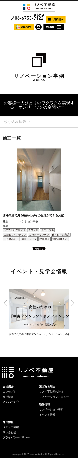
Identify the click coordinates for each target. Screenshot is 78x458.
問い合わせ (9, 432)
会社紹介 (8, 386)
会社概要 (8, 396)
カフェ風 (33, 230)
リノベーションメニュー (54, 396)
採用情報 (8, 422)
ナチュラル (47, 230)
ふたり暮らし (11, 239)
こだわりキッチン (39, 234)
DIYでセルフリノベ (14, 230)
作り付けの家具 (60, 234)
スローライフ (29, 239)
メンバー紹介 (11, 401)
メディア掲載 (11, 427)
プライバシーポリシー (16, 437)
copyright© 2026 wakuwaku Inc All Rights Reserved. (39, 454)
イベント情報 (47, 414)
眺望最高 (45, 239)
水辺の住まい (59, 239)
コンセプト (9, 391)
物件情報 (44, 404)
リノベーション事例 (51, 409)
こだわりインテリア (15, 234)
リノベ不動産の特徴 (51, 391)
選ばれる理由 (47, 386)
